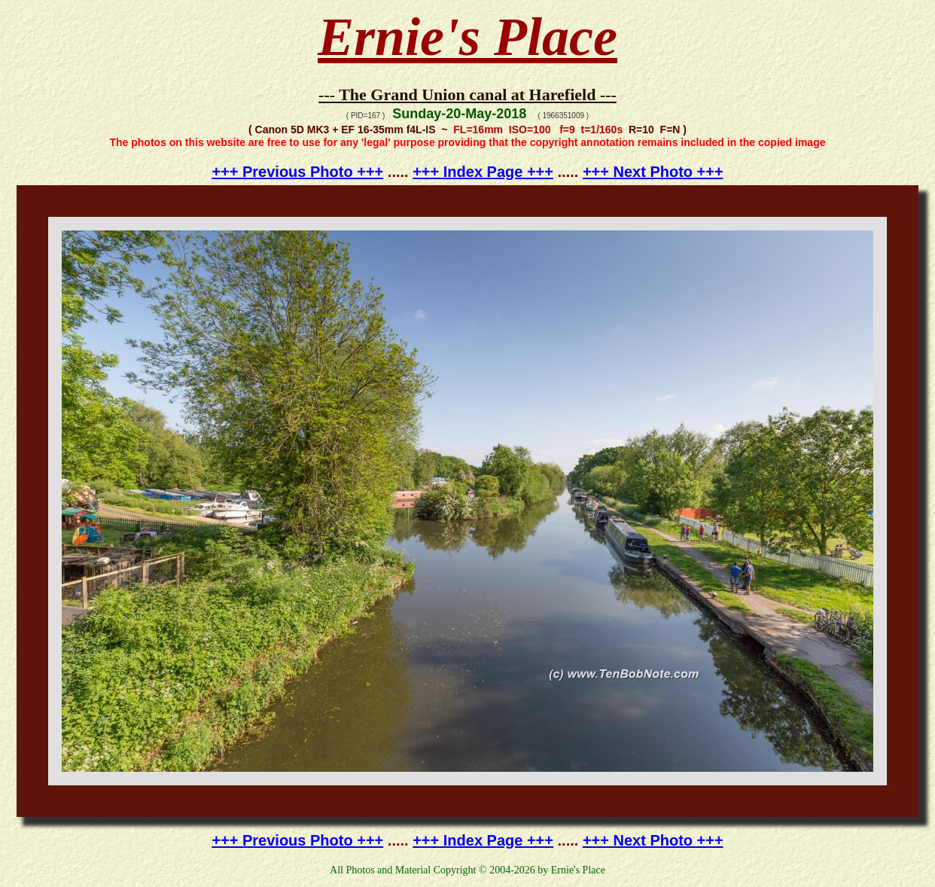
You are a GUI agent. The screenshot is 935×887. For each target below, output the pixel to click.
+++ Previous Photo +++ (297, 171)
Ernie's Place (467, 37)
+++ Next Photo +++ (653, 171)
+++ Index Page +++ (483, 171)
